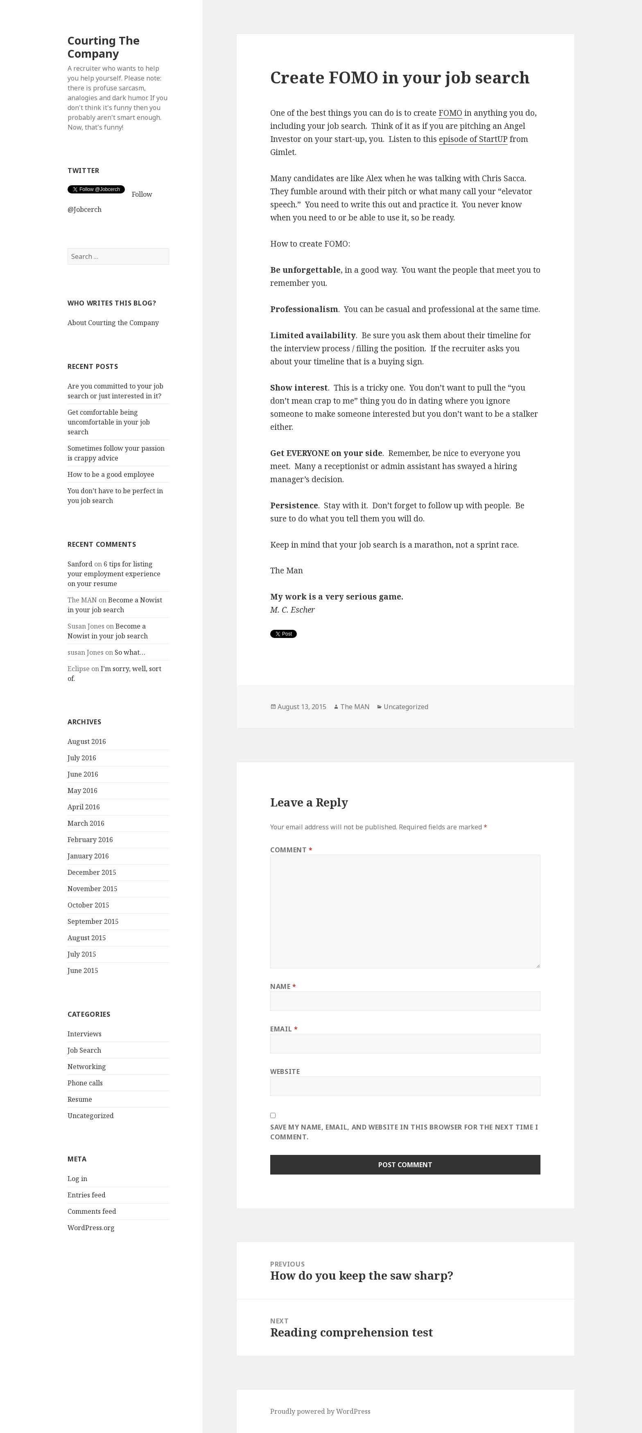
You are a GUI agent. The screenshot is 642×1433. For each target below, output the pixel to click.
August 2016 (87, 741)
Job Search (84, 1049)
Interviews (85, 1033)
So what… (130, 651)
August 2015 (87, 937)
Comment (291, 849)
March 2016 (86, 823)
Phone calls (85, 1082)
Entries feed (87, 1194)
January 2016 (88, 855)
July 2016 (82, 757)
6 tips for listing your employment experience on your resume (114, 573)
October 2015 (88, 905)
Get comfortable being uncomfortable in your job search (109, 422)
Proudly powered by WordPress (320, 1411)
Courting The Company (104, 47)
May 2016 (82, 790)
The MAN (355, 706)
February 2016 (90, 839)
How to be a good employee (111, 474)
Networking (87, 1066)
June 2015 (83, 970)
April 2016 (84, 806)
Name (283, 986)
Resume (80, 1098)
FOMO (450, 113)
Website (285, 1071)
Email (284, 1028)
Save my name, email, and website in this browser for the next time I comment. (404, 1132)
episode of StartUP (473, 139)
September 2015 (93, 921)
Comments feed (92, 1211)
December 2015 (92, 872)
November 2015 (93, 888)
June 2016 (83, 774)
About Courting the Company (113, 322)
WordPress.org (91, 1227)
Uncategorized (91, 1115)
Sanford (80, 563)
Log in (77, 1178)
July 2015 (82, 954)
